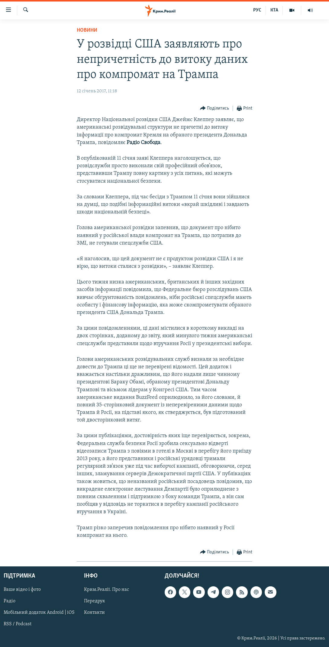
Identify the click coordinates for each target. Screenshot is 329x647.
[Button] (214, 108)
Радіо (9, 601)
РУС (257, 10)
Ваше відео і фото (22, 589)
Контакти (94, 612)
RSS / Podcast (17, 624)
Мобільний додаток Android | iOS (39, 612)
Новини (87, 30)
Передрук (94, 601)
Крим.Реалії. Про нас (106, 589)
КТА (274, 10)
